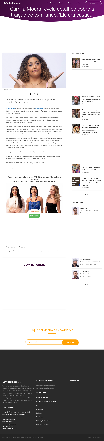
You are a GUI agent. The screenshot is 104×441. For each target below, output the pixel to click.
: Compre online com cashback (16, 412)
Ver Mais (86, 194)
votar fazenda (31, 169)
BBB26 (38, 405)
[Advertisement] (52, 34)
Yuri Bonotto (84, 271)
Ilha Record (39, 417)
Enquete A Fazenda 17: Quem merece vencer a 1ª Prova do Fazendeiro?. (91, 62)
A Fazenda (39, 409)
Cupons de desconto (8, 419)
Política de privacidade (95, 437)
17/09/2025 (85, 66)
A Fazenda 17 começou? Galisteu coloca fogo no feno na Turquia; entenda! (91, 167)
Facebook (74, 381)
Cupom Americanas (8, 421)
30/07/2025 (85, 187)
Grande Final (93, 3)
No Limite (39, 413)
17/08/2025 (85, 135)
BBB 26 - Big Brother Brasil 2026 (46, 401)
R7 (24, 247)
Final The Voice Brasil (42, 425)
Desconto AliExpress (8, 426)
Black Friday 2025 (7, 429)
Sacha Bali (83, 208)
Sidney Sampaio (85, 259)
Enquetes (61, 3)
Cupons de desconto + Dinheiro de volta (14, 414)
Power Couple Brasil (42, 397)
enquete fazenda (23, 169)
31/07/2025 (85, 172)
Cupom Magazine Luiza (9, 424)
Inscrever (70, 342)
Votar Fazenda (51, 3)
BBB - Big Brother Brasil (43, 421)
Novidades (78, 3)
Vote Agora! (34, 216)
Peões (69, 3)
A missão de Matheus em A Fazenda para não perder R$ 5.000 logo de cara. (91, 99)
